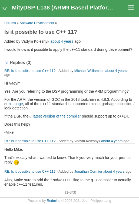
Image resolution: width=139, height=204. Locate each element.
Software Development (37, 23)
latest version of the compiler (57, 116)
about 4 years (61, 41)
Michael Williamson (89, 71)
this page (15, 104)
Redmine (53, 201)
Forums (10, 23)
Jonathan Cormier (88, 171)
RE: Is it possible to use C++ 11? (29, 71)
